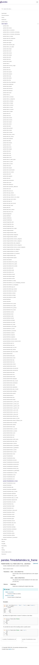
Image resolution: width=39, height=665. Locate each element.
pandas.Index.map (7, 153)
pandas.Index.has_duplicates (9, 38)
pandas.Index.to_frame (8, 163)
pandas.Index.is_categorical (9, 98)
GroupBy (3, 543)
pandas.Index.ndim (7, 57)
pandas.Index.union (7, 182)
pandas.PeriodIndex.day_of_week (10, 491)
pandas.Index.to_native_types (9, 159)
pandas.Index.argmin (7, 71)
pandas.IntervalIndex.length (9, 276)
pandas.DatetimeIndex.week (9, 384)
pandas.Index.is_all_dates (8, 46)
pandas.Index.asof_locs (8, 190)
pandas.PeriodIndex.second (9, 520)
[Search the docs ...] (19, 9)
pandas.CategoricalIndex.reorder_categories (12, 240)
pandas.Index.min (7, 113)
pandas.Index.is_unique (8, 36)
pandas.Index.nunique (7, 132)
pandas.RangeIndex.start (8, 222)
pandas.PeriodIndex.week (8, 524)
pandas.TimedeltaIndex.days (9, 458)
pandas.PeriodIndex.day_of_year (10, 495)
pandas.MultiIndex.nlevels (8, 318)
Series (3, 17)
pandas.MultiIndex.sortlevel (8, 332)
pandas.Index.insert (7, 92)
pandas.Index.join (6, 178)
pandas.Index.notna (7, 147)
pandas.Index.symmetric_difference (10, 186)
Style (3, 547)
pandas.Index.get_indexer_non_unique (11, 197)
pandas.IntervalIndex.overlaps (9, 295)
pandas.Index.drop (7, 80)
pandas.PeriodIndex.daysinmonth (10, 499)
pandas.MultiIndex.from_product (9, 307)
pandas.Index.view (7, 165)
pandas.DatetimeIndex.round (9, 432)
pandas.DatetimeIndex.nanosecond (10, 370)
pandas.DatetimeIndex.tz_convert (10, 428)
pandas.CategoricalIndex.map (9, 255)
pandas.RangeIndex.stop (8, 224)
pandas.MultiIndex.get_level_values (10, 351)
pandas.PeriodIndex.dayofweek (9, 489)
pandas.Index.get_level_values (9, 199)
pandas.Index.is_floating (8, 101)
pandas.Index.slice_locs (8, 211)
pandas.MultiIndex (7, 299)
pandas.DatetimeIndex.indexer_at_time (11, 418)
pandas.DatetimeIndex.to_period (10, 443)
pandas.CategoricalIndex (8, 230)
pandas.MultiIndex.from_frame (9, 309)
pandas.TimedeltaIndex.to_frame (10, 481)
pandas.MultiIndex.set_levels (9, 322)
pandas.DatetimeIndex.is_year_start (10, 410)
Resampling (4, 545)
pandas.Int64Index (7, 215)
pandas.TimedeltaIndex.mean (9, 483)
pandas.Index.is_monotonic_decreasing (11, 34)
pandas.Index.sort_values (8, 172)
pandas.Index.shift (7, 174)
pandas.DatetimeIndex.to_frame (9, 451)
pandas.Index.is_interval (8, 105)
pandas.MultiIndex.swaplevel (9, 336)
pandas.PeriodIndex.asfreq (8, 533)
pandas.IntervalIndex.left (8, 268)
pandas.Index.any (7, 69)
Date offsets (4, 539)
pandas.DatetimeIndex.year (9, 355)
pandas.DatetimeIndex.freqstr (9, 399)
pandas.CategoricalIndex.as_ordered (10, 251)
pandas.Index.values (7, 27)
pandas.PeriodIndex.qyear (8, 518)
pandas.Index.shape (7, 48)
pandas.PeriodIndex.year (8, 531)
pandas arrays (5, 21)
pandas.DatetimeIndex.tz (8, 395)
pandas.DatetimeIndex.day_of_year (10, 380)
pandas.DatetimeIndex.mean (9, 453)
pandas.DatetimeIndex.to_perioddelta (11, 445)
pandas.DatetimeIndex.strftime (9, 424)
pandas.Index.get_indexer (8, 192)
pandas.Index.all (6, 67)
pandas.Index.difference (8, 184)
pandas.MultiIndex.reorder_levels (10, 339)
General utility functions (6, 551)
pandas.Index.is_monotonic (8, 30)
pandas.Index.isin (6, 207)
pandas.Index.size (7, 59)
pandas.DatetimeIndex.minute (9, 364)
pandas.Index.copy (7, 75)
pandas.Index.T (6, 63)
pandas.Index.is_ (6, 94)
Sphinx (10, 649)
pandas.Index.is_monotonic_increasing (11, 32)
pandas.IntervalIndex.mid (8, 272)
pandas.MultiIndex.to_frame (9, 328)
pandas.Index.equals (7, 86)
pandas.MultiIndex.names (8, 311)
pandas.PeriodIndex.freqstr (8, 506)
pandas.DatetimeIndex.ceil (8, 437)
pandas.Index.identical (7, 90)
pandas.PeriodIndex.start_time (9, 522)
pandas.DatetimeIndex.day (8, 359)
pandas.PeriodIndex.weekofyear (9, 529)
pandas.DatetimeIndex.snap (9, 426)
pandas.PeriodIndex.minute (8, 512)
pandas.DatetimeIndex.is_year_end (10, 412)
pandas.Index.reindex (7, 117)
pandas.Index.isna (7, 144)
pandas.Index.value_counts (8, 134)
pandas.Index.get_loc (7, 201)
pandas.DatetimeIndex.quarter (9, 393)
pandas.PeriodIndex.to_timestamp (10, 537)
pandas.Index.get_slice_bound (9, 203)
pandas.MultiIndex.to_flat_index (9, 326)
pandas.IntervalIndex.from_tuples (10, 263)
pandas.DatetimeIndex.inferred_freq (10, 416)
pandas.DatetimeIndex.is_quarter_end (11, 407)
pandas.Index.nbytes (7, 55)
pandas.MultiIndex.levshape (9, 320)
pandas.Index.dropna (7, 142)
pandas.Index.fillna (7, 140)
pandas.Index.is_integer (8, 103)
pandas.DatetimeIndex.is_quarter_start (11, 405)
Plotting (3, 549)
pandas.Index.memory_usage (9, 65)
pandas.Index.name (7, 50)
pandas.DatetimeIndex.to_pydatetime (11, 447)
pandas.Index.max (7, 115)
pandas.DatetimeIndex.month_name (10, 439)
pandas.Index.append (7, 176)
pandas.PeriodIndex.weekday (9, 526)
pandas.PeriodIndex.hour (8, 508)
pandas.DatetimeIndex (7, 353)
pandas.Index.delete (7, 78)
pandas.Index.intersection (8, 180)
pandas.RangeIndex (7, 213)
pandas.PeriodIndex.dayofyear (9, 493)
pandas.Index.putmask (8, 128)
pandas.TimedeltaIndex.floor (9, 476)
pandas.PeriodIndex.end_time (9, 501)
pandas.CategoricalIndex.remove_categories (12, 245)
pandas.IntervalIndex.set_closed (10, 291)
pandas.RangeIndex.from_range (10, 228)
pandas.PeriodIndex (7, 485)
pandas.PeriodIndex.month (8, 514)
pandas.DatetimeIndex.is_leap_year (10, 414)
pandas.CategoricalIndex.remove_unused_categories (14, 247)
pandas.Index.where (7, 123)
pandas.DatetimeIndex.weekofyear (10, 382)
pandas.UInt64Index (7, 217)
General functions (5, 15)
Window (3, 541)
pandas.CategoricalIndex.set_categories (11, 249)
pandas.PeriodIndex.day (8, 487)
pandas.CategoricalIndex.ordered (10, 236)
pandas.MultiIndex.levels (8, 314)
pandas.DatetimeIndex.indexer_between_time (12, 420)
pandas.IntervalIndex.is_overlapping (10, 284)
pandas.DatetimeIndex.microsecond (10, 368)
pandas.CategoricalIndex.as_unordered (11, 253)
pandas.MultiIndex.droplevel (9, 334)
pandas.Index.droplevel (8, 138)
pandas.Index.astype (7, 149)
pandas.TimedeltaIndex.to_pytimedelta (11, 470)
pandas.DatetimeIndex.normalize (10, 422)
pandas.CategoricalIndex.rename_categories (12, 238)
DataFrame (4, 19)
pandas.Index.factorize (8, 88)
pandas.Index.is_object (8, 111)
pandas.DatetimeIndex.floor (9, 435)
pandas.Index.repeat (7, 121)
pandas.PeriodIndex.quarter (9, 516)
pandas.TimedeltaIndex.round (9, 474)
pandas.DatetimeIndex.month (9, 357)
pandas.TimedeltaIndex (8, 455)
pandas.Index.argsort (7, 167)
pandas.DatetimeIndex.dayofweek (10, 387)
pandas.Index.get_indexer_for (9, 194)
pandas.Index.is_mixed (8, 107)
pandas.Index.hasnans (8, 40)
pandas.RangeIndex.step (8, 226)
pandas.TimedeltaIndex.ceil (8, 478)
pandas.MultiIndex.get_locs (8, 345)
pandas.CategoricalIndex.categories (10, 234)
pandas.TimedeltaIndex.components (10, 466)
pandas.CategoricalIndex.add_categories (11, 243)
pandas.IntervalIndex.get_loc (9, 286)
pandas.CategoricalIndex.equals (9, 257)
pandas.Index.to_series (8, 161)
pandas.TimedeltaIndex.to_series (10, 472)
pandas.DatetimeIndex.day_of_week (10, 389)
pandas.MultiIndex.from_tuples (9, 305)
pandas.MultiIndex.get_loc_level (9, 347)
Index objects (5, 23)
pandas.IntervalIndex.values (9, 278)
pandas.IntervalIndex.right (8, 270)
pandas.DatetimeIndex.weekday (9, 391)
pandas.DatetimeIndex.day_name (10, 441)
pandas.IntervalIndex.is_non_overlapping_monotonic (14, 282)
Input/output (4, 13)
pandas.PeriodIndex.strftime (9, 535)
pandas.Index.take (7, 126)
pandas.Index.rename (7, 119)
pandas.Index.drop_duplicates (9, 82)
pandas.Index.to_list (7, 157)
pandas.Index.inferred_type (8, 44)
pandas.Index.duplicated (8, 84)
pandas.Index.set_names (8, 136)
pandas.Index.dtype (7, 42)
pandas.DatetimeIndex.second (9, 366)
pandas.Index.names (7, 53)
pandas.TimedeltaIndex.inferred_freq (10, 468)
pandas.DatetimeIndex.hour (9, 361)
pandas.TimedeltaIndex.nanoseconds (11, 464)
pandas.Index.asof (7, 188)
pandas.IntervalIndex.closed (9, 274)
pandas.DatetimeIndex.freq (8, 397)
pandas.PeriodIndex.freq (8, 503)
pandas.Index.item (7, 151)
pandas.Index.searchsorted (8, 169)
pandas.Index (6, 25)
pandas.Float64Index (7, 220)
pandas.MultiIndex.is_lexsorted (9, 330)
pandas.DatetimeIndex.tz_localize (10, 430)
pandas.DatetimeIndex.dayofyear (10, 378)
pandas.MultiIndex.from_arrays (9, 303)
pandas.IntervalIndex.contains (9, 293)
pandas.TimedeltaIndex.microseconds (11, 462)
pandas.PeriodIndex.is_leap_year (10, 510)
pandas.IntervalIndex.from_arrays (10, 261)
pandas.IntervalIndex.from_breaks (10, 265)
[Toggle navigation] (37, 2)
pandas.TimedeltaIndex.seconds (10, 460)
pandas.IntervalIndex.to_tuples (9, 297)
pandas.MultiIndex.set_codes (9, 324)
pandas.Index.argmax (7, 73)
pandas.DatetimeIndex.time (8, 374)
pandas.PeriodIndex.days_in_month (10, 497)
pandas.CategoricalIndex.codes (9, 232)
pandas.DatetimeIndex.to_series (10, 449)
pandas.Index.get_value (8, 205)
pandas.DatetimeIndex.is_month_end (11, 403)
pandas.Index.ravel (7, 155)
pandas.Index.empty (7, 61)
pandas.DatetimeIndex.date (9, 372)
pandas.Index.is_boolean (8, 96)
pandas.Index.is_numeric (8, 109)
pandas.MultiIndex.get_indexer (9, 349)
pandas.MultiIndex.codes (8, 316)
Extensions (4, 554)
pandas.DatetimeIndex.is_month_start (11, 401)
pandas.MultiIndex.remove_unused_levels (12, 341)
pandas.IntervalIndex (7, 259)
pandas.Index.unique (7, 130)
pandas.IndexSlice (7, 301)
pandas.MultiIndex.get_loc (8, 343)
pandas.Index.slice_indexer (8, 209)
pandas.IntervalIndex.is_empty (9, 280)
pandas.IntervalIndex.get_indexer (10, 288)
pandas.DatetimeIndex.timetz (9, 376)
